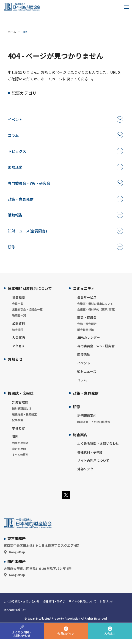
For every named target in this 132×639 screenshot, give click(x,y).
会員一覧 (17, 303)
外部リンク (85, 469)
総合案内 (80, 434)
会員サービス (86, 297)
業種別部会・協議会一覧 (27, 309)
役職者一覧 (19, 315)
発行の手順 (19, 449)
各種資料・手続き (90, 452)
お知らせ (15, 359)
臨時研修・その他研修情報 (93, 422)
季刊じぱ (18, 428)
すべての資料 (20, 454)
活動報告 (15, 215)
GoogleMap (17, 552)
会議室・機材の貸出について (95, 303)
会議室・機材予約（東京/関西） (97, 309)
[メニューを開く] (126, 7)
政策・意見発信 (20, 199)
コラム (13, 135)
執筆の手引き (20, 443)
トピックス (17, 151)
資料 (15, 436)
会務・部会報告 (86, 324)
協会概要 (18, 297)
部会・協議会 (86, 317)
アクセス (18, 346)
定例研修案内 (86, 415)
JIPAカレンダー (88, 337)
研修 (11, 247)
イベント (15, 119)
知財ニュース (86, 371)
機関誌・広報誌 (20, 393)
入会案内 (18, 337)
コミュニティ (84, 288)
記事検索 (17, 420)
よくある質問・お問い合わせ (98, 443)
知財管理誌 (20, 402)
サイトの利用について (93, 460)
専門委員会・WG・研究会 (29, 183)
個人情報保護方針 (15, 610)
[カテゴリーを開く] (120, 119)
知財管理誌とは (21, 408)
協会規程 (17, 329)
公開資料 (18, 323)
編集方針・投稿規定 (24, 414)
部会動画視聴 (85, 329)
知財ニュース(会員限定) (27, 231)
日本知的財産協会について (30, 288)
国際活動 (15, 167)
